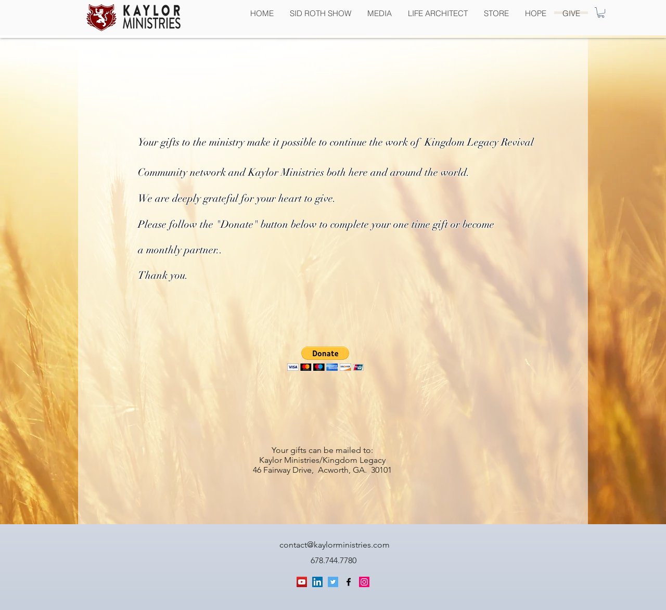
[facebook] (348, 582)
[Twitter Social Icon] (333, 582)
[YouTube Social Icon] (302, 582)
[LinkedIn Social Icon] (317, 582)
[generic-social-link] (364, 582)
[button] (601, 12)
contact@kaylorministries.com (334, 545)
